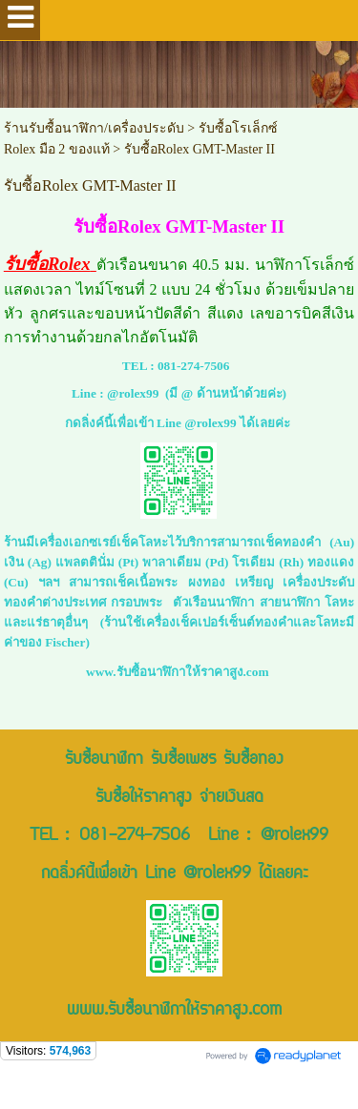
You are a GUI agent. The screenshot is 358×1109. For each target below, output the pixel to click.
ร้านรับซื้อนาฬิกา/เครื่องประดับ (94, 128)
